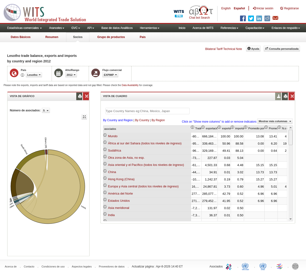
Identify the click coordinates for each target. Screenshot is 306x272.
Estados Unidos (119, 200)
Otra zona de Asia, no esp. (126, 157)
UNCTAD (246, 266)
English (226, 8)
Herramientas (149, 28)
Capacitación (255, 28)
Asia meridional (118, 208)
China (112, 172)
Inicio (182, 28)
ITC (229, 266)
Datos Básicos (21, 37)
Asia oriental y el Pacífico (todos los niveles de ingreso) (146, 165)
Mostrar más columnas (275, 121)
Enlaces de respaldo (286, 28)
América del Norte (120, 193)
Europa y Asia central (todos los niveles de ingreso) (143, 186)
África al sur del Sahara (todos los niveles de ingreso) (145, 143)
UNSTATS (263, 266)
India (111, 215)
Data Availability (130, 85)
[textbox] (147, 111)
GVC (75, 28)
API (90, 28)
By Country (142, 120)
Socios (77, 37)
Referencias (229, 28)
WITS (48, 12)
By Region (158, 120)
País (143, 37)
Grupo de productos (111, 37)
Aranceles (56, 28)
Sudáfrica (114, 150)
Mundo (113, 136)
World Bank (296, 266)
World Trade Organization (279, 266)
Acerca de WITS (202, 28)
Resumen (51, 37)
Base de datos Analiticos (117, 28)
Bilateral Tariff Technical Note (223, 49)
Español (239, 8)
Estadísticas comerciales (24, 28)
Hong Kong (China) (121, 179)
